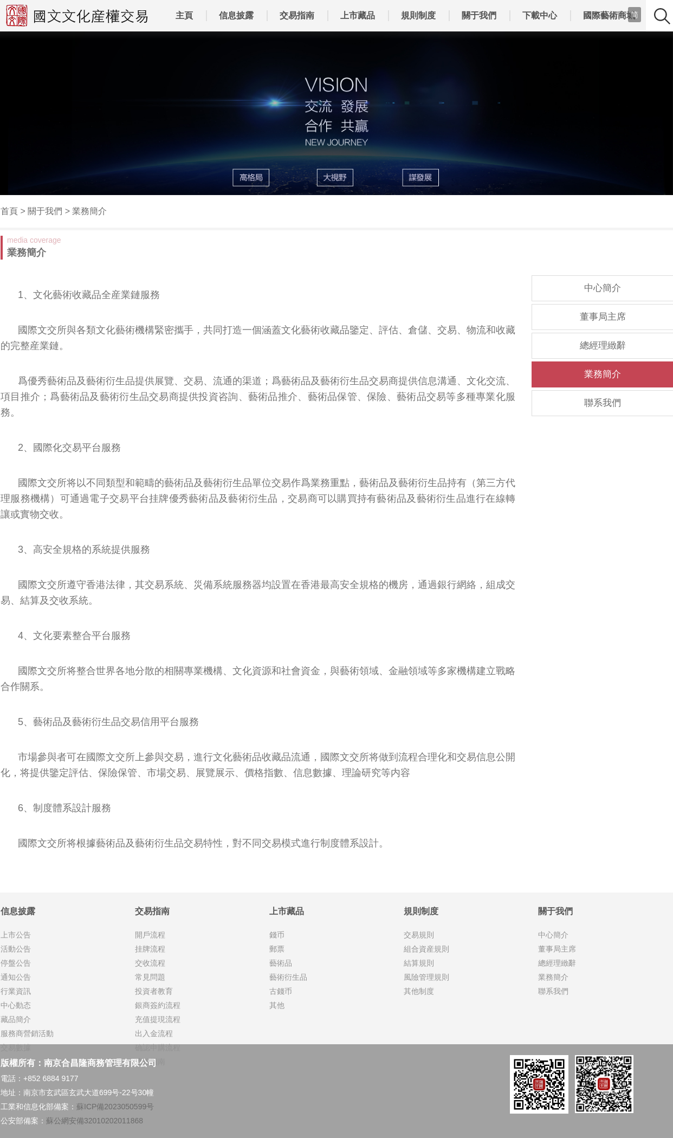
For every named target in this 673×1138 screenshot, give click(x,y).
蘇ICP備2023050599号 (115, 1106)
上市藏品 (357, 15)
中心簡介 (602, 288)
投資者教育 (154, 991)
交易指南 (297, 15)
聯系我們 (602, 403)
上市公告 (16, 934)
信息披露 (236, 15)
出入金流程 (154, 1033)
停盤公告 (16, 963)
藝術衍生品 (288, 977)
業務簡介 (89, 211)
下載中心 (539, 15)
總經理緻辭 (603, 345)
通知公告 (16, 977)
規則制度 (418, 15)
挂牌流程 (150, 949)
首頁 (9, 211)
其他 (276, 1005)
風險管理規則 (426, 977)
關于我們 (479, 15)
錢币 (276, 934)
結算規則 (419, 963)
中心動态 (16, 1005)
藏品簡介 (16, 1019)
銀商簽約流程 (157, 1005)
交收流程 (150, 963)
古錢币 (280, 991)
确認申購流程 (157, 1047)
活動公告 (16, 949)
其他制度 (419, 991)
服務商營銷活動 (27, 1033)
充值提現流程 (157, 1019)
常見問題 (150, 977)
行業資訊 (16, 991)
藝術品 (280, 963)
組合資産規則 (426, 949)
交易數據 (16, 1047)
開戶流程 (150, 934)
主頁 (184, 15)
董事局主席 (603, 317)
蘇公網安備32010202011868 (94, 1120)
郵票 (276, 949)
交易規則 (419, 934)
